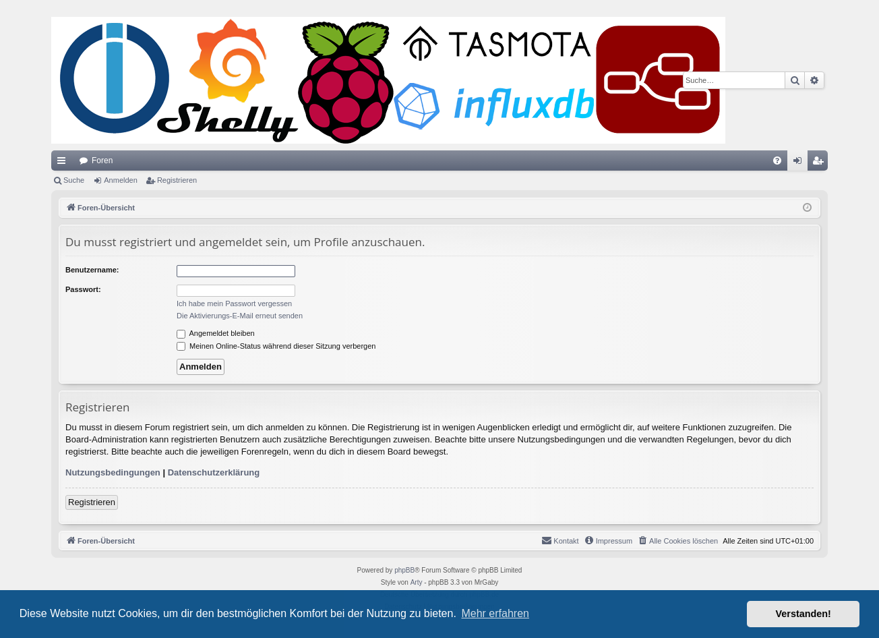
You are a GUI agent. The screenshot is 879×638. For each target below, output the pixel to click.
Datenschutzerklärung (214, 472)
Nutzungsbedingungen (112, 472)
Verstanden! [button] (803, 613)
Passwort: (83, 289)
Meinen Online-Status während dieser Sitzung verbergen (276, 346)
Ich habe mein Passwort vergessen (234, 303)
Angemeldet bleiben (216, 333)
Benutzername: (92, 270)
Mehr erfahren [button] (495, 613)
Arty (417, 582)
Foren (102, 160)
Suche (73, 180)
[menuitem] (777, 160)
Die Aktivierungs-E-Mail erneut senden (240, 316)
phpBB (404, 570)
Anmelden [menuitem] (800, 163)
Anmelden (121, 180)
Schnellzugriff (64, 163)
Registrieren (177, 180)
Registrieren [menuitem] (821, 163)
